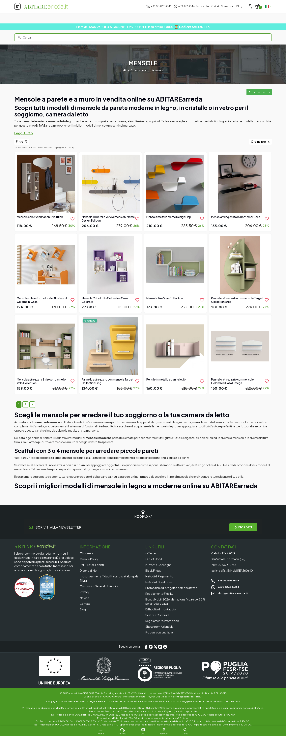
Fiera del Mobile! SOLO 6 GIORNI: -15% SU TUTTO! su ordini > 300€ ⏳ (143, 27)
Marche (205, 6)
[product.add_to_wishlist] (72, 218)
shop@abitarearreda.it (231, 593)
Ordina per (260, 141)
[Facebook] (146, 646)
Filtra (22, 141)
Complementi (139, 70)
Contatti (85, 603)
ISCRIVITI (243, 527)
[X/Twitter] (155, 646)
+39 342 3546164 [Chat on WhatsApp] (226, 586)
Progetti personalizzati (160, 632)
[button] (195, 730)
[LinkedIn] (160, 646)
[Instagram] (150, 646)
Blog (239, 6)
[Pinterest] (165, 646)
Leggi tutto (23, 133)
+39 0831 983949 (226, 580)
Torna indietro (259, 92)
